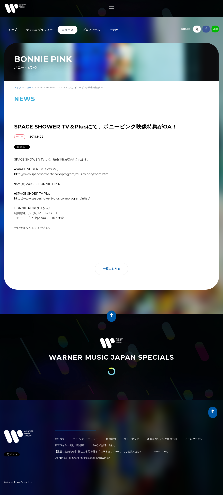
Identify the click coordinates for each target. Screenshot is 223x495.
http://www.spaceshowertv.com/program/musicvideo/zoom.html (61, 174)
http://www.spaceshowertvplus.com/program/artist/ (52, 198)
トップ (12, 30)
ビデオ (113, 30)
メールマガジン (194, 438)
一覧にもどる (111, 269)
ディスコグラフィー (39, 30)
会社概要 (60, 438)
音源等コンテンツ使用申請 (162, 438)
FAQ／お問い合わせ (104, 445)
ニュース (67, 30)
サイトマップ (131, 438)
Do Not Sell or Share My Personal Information (82, 457)
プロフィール (91, 30)
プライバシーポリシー (85, 438)
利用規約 (111, 438)
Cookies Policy (159, 451)
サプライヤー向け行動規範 (70, 445)
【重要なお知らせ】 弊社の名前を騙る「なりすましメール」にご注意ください (99, 451)
